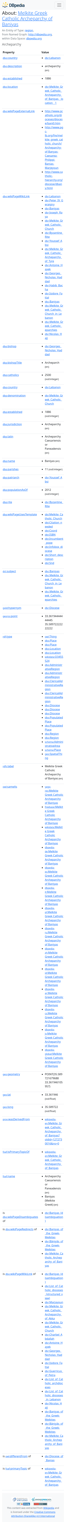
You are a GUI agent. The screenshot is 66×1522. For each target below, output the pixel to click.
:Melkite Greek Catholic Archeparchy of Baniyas (54, 795)
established (12, 78)
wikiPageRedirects (19, 1229)
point (10, 616)
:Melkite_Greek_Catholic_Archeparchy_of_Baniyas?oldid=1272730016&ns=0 (53, 1131)
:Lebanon (53, 58)
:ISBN (50, 535)
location (10, 87)
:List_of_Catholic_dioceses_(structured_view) (54, 1292)
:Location (53, 649)
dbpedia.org (34, 38)
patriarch (11, 477)
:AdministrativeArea (54, 744)
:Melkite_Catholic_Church (54, 516)
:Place (51, 640)
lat (7, 1094)
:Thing (51, 636)
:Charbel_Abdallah (53, 1337)
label (8, 766)
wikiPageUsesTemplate (20, 514)
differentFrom (16, 1456)
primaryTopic (16, 1468)
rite (7, 502)
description (12, 66)
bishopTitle (12, 362)
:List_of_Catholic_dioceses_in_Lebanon (54, 1395)
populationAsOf (15, 490)
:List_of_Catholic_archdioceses (54, 1383)
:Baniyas (52, 208)
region (29, 30)
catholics (11, 375)
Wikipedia (48, 1508)
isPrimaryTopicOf (16, 1152)
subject (9, 571)
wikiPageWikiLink (16, 196)
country (10, 58)
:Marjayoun (54, 1302)
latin (8, 436)
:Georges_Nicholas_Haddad (53, 277)
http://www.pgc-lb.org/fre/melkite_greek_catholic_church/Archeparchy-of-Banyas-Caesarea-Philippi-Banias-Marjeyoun (54, 147)
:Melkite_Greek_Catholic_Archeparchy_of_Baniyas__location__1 (54, 95)
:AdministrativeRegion (53, 667)
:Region (52, 734)
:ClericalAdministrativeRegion (54, 685)
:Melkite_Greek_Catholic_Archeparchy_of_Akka (54, 1312)
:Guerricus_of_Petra (54, 1373)
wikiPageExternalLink (19, 111)
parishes (10, 469)
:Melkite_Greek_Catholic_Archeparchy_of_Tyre (54, 255)
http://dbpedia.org (40, 34)
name (9, 461)
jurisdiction (12, 424)
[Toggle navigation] (59, 5)
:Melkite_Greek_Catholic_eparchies (54, 326)
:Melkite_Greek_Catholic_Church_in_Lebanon (54, 312)
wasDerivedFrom (16, 1119)
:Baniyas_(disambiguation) (54, 1217)
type (7, 636)
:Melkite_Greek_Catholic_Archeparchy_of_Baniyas (53, 1160)
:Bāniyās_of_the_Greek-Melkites (54, 1245)
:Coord (51, 530)
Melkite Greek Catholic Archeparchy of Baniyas (27, 18)
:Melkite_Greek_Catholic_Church (54, 225)
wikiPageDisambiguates (20, 1217)
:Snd (49, 563)
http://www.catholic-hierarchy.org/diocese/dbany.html (54, 180)
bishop (9, 346)
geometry (11, 1074)
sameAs (10, 786)
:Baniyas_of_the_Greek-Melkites (54, 1233)
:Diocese (52, 608)
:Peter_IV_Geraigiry (54, 202)
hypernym (12, 608)
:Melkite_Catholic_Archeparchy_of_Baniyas (54, 1259)
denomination (14, 395)
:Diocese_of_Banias (54, 1458)
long (8, 1107)
